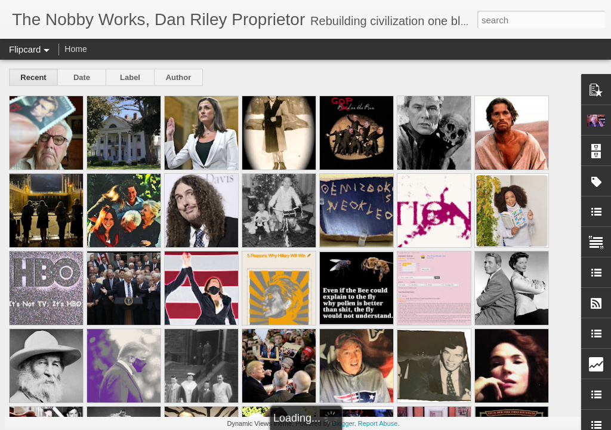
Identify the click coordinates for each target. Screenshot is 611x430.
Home (75, 49)
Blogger (343, 423)
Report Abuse (378, 423)
